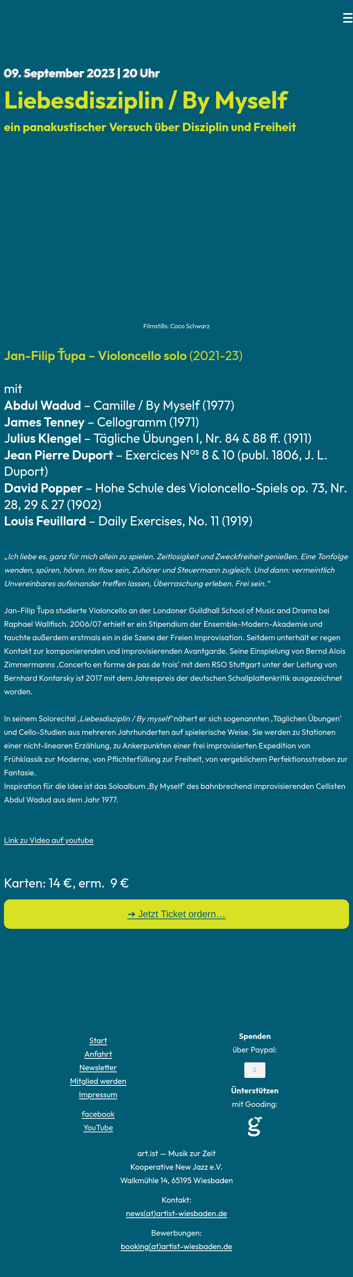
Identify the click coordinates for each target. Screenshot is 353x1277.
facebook (98, 1114)
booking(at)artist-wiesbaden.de (176, 1246)
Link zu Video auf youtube (49, 840)
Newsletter (98, 1067)
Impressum (98, 1094)
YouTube (98, 1127)
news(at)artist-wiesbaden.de (176, 1213)
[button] (254, 1070)
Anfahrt (98, 1054)
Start (98, 1040)
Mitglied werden (98, 1081)
